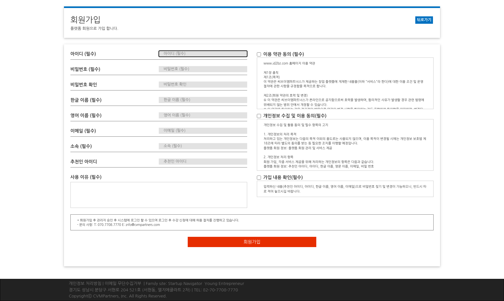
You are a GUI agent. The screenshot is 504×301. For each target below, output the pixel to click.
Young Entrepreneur (224, 283)
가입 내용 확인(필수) (280, 177)
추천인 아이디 (83, 161)
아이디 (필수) (83, 54)
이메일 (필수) (83, 131)
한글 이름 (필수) (86, 100)
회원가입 (252, 242)
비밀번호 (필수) (85, 69)
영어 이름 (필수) (86, 115)
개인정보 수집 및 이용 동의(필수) (292, 116)
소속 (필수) (81, 146)
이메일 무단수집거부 (123, 283)
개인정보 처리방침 (85, 283)
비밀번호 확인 (83, 84)
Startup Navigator (185, 283)
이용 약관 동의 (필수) (280, 54)
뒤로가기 (424, 20)
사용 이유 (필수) (86, 177)
